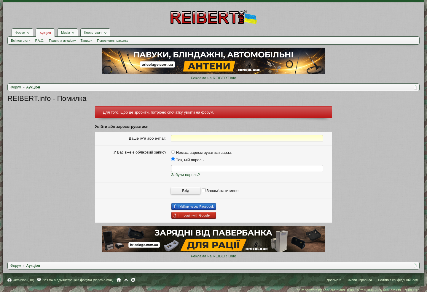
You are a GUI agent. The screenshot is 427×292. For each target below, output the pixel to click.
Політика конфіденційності (398, 280)
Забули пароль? (185, 174)
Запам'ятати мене (220, 190)
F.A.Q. (39, 40)
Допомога (334, 280)
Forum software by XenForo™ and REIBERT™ (356, 290)
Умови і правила (359, 280)
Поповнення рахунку (112, 40)
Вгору (126, 280)
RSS (133, 280)
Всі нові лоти (20, 40)
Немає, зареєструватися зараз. (201, 152)
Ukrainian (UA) (23, 280)
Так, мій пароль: (188, 160)
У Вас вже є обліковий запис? (140, 152)
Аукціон (45, 33)
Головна (119, 280)
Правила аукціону (62, 40)
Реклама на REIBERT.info (213, 78)
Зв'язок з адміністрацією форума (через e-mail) (78, 280)
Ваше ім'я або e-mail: (147, 138)
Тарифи (87, 40)
